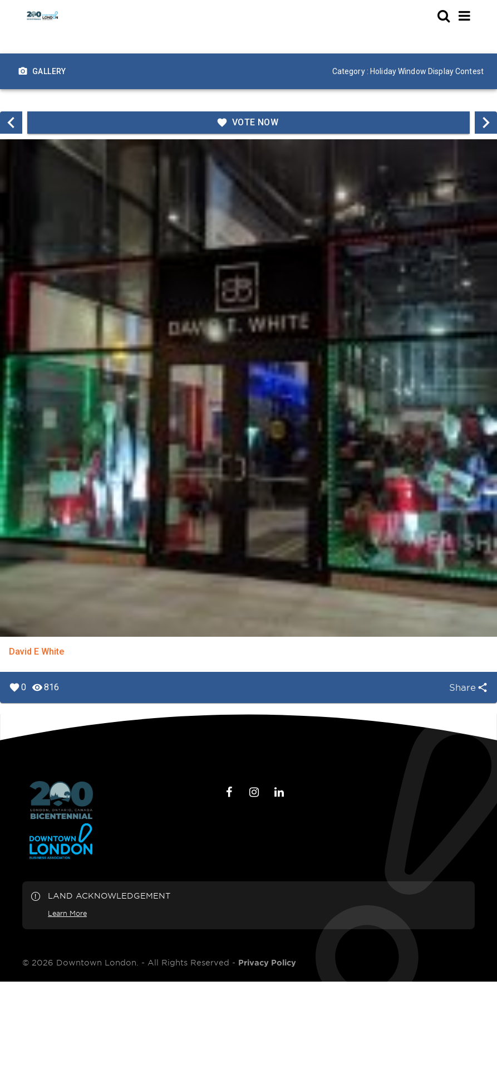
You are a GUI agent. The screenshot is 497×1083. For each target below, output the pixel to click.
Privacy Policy (267, 962)
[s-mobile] (423, 15)
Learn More (67, 913)
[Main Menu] (464, 15)
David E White (36, 651)
